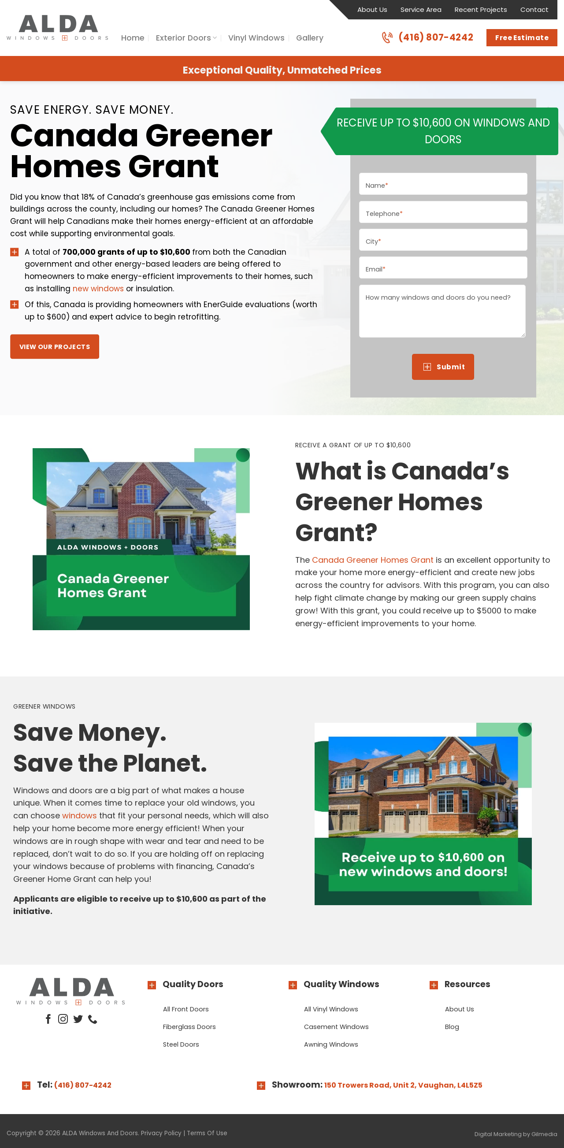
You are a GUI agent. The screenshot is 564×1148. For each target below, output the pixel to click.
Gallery (309, 38)
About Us (372, 9)
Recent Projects (481, 9)
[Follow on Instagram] (63, 1019)
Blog (452, 1026)
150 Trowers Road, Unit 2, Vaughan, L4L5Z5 (403, 1085)
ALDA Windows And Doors (100, 1133)
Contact (534, 9)
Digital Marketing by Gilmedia (516, 1134)
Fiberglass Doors (189, 1026)
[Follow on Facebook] (48, 1019)
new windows (98, 288)
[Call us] (92, 1019)
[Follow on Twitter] (78, 1019)
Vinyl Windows (256, 38)
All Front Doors (186, 1009)
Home (133, 38)
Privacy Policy (161, 1133)
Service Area (421, 9)
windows (79, 815)
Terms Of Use (207, 1133)
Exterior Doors (186, 38)
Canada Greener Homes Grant (373, 559)
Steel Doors (181, 1044)
